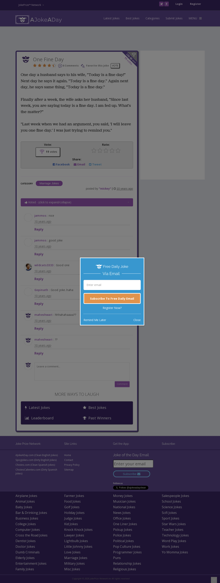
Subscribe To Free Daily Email (112, 298)
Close (137, 320)
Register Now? (112, 308)
